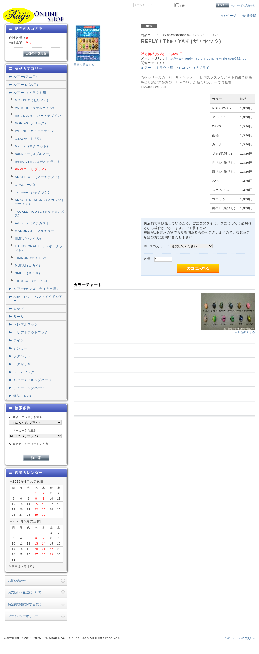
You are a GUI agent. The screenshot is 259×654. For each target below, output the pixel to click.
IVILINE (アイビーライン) (35, 130)
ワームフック (23, 372)
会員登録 (249, 15)
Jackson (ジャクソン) (32, 192)
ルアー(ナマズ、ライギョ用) (35, 288)
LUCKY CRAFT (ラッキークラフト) (39, 248)
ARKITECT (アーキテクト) (37, 177)
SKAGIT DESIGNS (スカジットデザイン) (40, 201)
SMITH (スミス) (27, 273)
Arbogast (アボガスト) (33, 223)
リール (18, 316)
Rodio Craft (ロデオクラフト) (38, 161)
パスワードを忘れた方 (243, 5)
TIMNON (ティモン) (31, 257)
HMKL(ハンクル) (28, 238)
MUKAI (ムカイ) (27, 265)
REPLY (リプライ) (30, 169)
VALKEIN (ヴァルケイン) (34, 107)
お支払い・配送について (24, 592)
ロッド (18, 308)
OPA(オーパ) (25, 184)
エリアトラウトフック (30, 332)
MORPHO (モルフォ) (31, 100)
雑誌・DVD (22, 395)
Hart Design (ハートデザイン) (39, 115)
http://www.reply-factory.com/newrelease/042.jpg (206, 58)
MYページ (229, 15)
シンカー (20, 348)
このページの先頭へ (239, 638)
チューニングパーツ (29, 388)
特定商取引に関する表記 (24, 604)
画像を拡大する (84, 64)
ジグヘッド (22, 356)
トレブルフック (25, 324)
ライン (18, 340)
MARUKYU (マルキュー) (35, 230)
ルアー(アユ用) (25, 76)
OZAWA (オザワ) (28, 138)
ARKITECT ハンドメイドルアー (37, 298)
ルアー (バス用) (25, 84)
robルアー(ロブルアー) (33, 154)
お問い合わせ (17, 580)
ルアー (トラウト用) (30, 92)
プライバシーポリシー (23, 616)
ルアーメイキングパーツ (32, 380)
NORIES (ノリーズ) (30, 123)
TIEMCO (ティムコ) (32, 280)
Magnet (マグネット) (31, 146)
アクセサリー (23, 364)
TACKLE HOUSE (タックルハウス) (40, 213)
